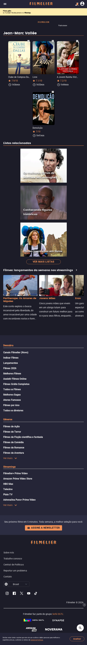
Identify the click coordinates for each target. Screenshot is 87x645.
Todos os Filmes (12, 389)
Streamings (9, 466)
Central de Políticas (37, 640)
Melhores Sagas (12, 394)
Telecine (7, 489)
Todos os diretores (13, 410)
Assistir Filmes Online (14, 378)
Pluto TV (7, 494)
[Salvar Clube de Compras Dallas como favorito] (28, 41)
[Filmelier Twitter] (21, 594)
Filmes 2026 (9, 368)
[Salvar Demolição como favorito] (53, 92)
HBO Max (8, 484)
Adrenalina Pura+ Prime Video (19, 499)
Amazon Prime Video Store (17, 478)
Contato (8, 576)
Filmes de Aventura (13, 452)
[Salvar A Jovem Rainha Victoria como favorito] (77, 41)
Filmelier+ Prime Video (15, 473)
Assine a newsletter (43, 527)
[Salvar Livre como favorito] (53, 41)
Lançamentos (10, 363)
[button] (26, 584)
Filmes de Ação (11, 426)
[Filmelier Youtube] (28, 594)
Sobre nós (9, 552)
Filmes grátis (7, 11)
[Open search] (80, 627)
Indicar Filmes (10, 357)
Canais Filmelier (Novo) (15, 352)
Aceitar (77, 639)
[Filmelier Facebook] (14, 594)
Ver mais (10, 458)
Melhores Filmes (12, 373)
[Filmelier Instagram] (7, 594)
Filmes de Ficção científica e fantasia (23, 437)
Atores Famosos (12, 400)
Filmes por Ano (11, 405)
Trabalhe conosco (13, 558)
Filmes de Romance (13, 447)
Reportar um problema (15, 570)
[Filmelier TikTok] (35, 594)
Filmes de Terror (12, 431)
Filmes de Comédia (13, 442)
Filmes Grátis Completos (16, 384)
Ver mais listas (43, 261)
